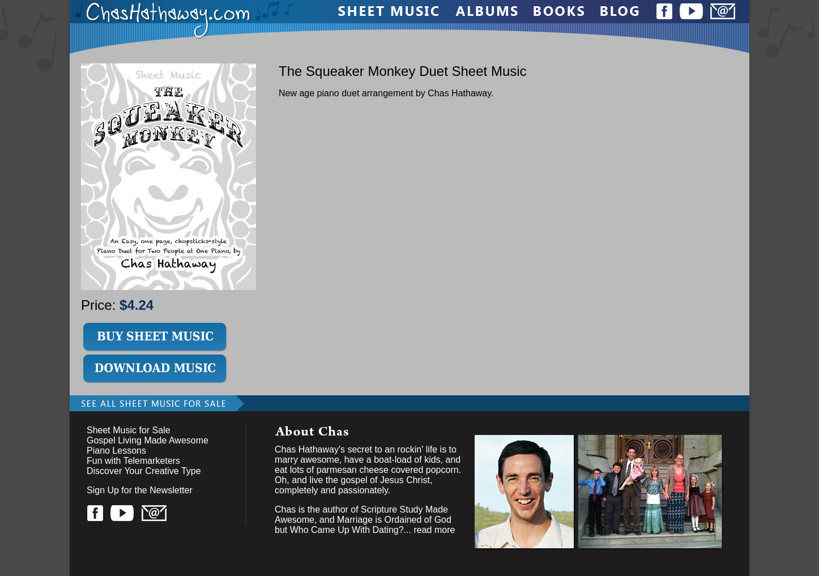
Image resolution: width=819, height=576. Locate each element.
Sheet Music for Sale (128, 430)
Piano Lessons (116, 450)
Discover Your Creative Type (144, 471)
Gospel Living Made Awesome (147, 440)
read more (434, 530)
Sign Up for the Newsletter (140, 490)
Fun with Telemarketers (133, 461)
